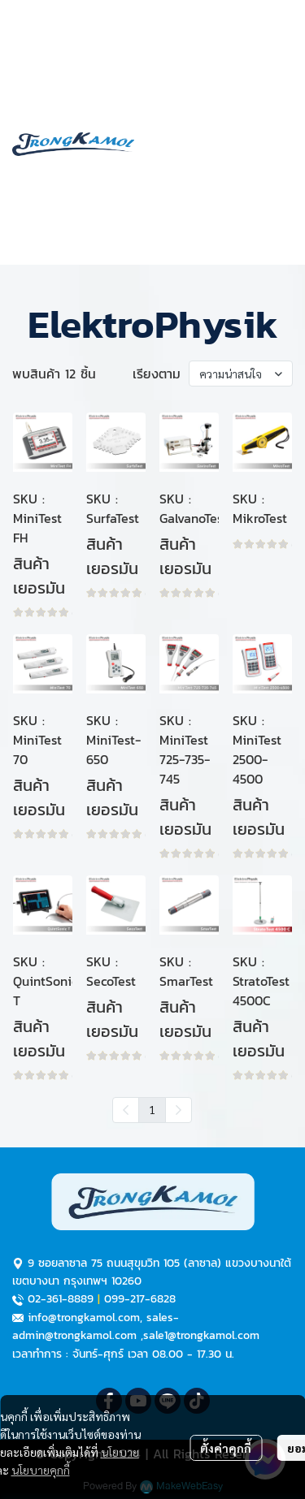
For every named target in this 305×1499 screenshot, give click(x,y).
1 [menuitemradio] (152, 1109)
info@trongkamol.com (84, 1317)
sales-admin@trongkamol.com (95, 1326)
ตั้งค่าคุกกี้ (225, 1448)
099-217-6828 (140, 1298)
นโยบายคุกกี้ (40, 1469)
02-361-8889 (61, 1298)
